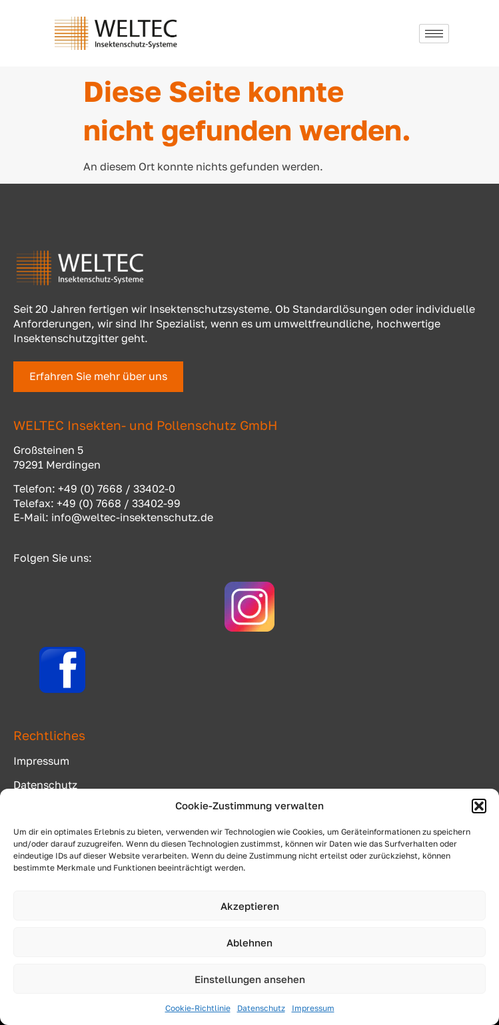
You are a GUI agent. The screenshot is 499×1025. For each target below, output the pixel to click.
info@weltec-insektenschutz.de (132, 517)
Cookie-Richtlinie (198, 1008)
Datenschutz (261, 1008)
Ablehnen (249, 942)
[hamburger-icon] (434, 33)
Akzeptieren (250, 906)
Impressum (313, 1008)
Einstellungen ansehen (250, 979)
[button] (479, 806)
